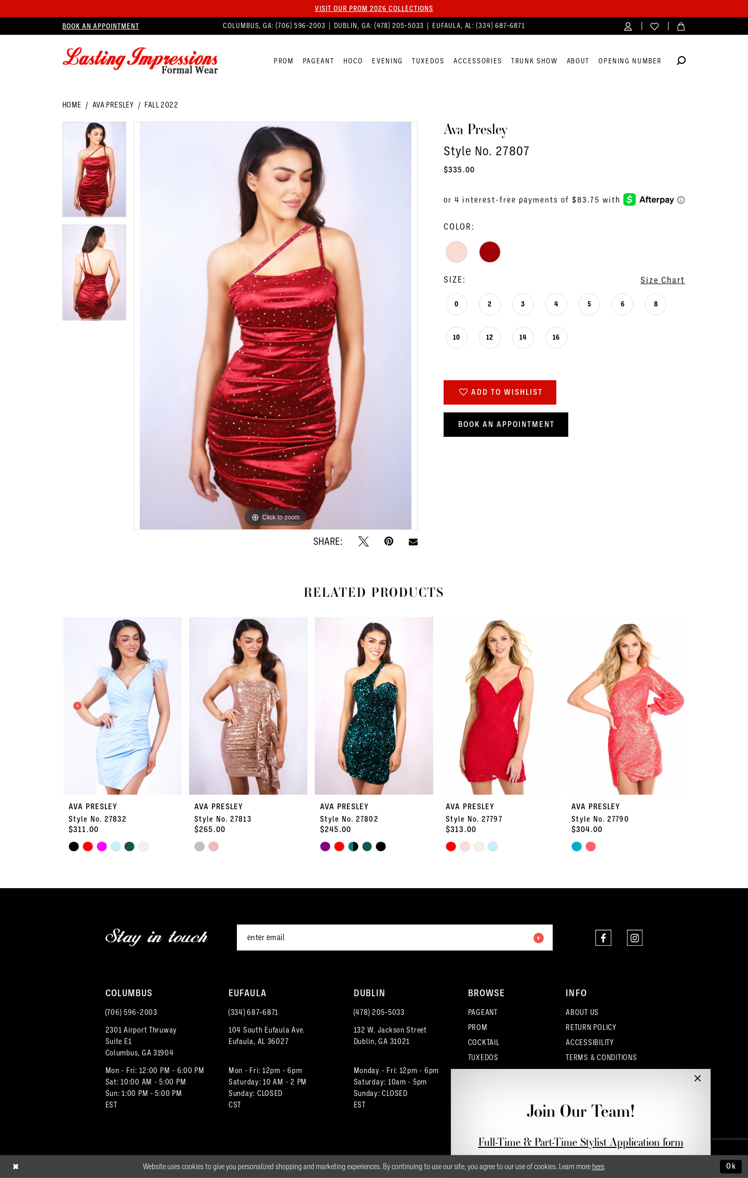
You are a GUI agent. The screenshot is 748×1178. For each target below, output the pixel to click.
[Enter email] (395, 938)
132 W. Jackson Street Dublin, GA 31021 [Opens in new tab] (390, 1036)
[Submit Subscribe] (538, 938)
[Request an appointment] (100, 26)
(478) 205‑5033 (379, 1012)
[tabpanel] (94, 173)
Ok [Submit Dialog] (731, 1166)
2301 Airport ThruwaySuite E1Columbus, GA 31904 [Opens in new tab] (141, 1041)
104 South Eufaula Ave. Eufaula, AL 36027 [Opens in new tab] (267, 1036)
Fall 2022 (161, 105)
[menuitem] (100, 26)
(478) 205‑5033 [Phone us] (400, 26)
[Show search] (681, 62)
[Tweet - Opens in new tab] (363, 541)
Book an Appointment (506, 424)
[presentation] (122, 706)
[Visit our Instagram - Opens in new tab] (634, 938)
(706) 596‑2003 (131, 1012)
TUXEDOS (483, 1057)
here (598, 1166)
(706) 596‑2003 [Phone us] (302, 26)
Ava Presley (112, 105)
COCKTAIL (484, 1042)
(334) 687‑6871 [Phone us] (500, 26)
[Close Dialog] (15, 1167)
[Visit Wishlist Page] (655, 25)
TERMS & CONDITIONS (601, 1057)
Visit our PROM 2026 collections (374, 8)
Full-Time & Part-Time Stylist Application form (581, 1141)
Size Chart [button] (662, 280)
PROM (478, 1027)
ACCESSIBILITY (590, 1042)
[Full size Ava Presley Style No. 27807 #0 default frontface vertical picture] (275, 326)
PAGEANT (483, 1012)
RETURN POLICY (591, 1027)
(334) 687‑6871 (253, 1012)
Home (72, 105)
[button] (628, 25)
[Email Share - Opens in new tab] (413, 541)
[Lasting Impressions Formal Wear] (140, 61)
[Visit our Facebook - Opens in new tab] (603, 938)
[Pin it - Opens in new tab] (388, 541)
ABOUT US (582, 1012)
